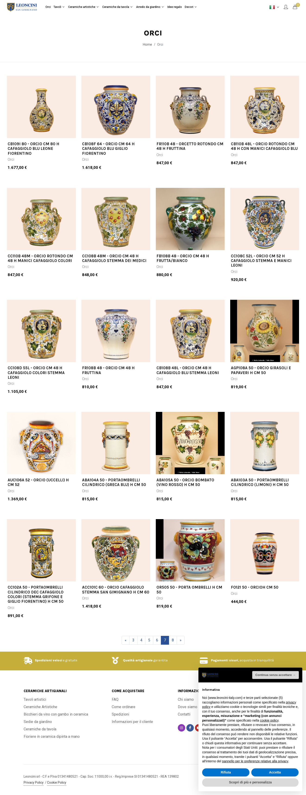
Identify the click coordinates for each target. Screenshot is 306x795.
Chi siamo (186, 699)
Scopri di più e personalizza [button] (250, 782)
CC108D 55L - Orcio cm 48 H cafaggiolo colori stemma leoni (36, 379)
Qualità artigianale (138, 660)
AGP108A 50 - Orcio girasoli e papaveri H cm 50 (261, 376)
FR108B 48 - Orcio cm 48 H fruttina (108, 376)
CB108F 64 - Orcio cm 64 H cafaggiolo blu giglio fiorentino (108, 155)
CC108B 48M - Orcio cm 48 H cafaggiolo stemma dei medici (114, 264)
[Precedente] (126, 640)
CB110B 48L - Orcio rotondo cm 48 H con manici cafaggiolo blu (264, 152)
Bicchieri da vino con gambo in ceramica (56, 714)
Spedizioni (120, 714)
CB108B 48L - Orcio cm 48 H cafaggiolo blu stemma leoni (187, 376)
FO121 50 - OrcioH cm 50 (254, 593)
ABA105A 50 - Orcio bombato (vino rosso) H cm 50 (185, 488)
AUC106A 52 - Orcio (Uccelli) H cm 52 (38, 488)
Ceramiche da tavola (40, 729)
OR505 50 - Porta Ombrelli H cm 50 (189, 596)
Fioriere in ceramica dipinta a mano (52, 736)
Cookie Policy (56, 782)
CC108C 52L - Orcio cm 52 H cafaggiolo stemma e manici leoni (261, 267)
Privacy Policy (34, 782)
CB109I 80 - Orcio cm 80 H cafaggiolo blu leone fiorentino (33, 155)
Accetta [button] (275, 772)
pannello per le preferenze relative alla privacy (255, 761)
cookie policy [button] (269, 720)
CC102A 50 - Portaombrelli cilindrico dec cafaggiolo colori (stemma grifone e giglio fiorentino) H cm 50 (36, 600)
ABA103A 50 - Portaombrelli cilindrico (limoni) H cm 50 (260, 488)
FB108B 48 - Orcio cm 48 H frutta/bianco (182, 264)
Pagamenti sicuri (224, 660)
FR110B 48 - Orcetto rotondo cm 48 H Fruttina (189, 152)
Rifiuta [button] (226, 772)
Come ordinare (123, 707)
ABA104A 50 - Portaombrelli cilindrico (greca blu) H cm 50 (114, 488)
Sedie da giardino (38, 721)
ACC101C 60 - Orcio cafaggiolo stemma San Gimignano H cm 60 (115, 596)
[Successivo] (181, 640)
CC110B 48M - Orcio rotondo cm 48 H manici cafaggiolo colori (40, 264)
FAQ (115, 699)
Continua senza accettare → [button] (275, 675)
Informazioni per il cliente (132, 721)
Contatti (184, 714)
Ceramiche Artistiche (40, 707)
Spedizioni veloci (48, 660)
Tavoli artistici (35, 699)
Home (147, 45)
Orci (11, 166)
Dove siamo (187, 707)
